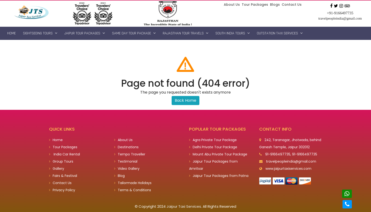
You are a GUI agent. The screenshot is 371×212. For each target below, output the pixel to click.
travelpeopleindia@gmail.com (340, 18)
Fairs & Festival (63, 175)
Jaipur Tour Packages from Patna (218, 175)
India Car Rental (64, 154)
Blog (119, 175)
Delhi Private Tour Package (213, 147)
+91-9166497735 (340, 13)
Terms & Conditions (132, 190)
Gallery (56, 168)
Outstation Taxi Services (280, 33)
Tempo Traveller (129, 154)
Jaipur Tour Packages (84, 33)
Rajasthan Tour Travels (185, 33)
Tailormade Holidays (133, 182)
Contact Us (292, 4)
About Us (232, 4)
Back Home (185, 100)
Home (11, 33)
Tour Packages (255, 4)
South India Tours (232, 33)
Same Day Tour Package (134, 33)
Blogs (275, 4)
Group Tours (61, 161)
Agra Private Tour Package (213, 140)
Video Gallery (127, 168)
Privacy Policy (62, 190)
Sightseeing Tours (40, 33)
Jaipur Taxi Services (184, 206)
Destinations (126, 147)
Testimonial (125, 161)
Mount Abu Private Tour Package (218, 154)
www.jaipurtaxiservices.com (288, 168)
